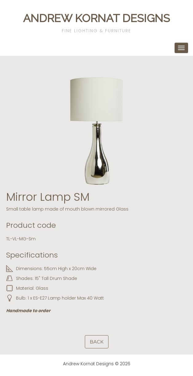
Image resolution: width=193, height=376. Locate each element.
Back (97, 342)
